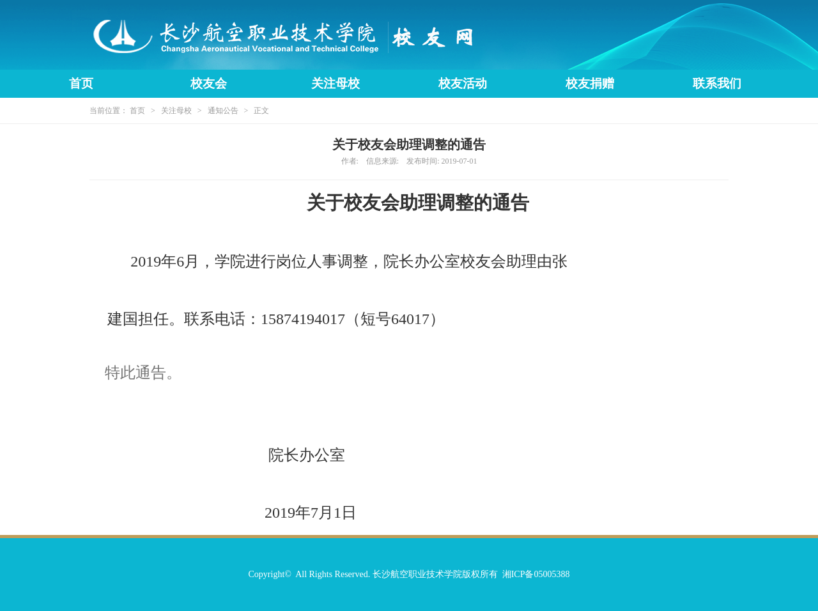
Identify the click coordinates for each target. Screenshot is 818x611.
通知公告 (223, 110)
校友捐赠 (590, 83)
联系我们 (717, 83)
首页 (81, 83)
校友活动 (462, 83)
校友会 (208, 83)
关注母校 (335, 83)
